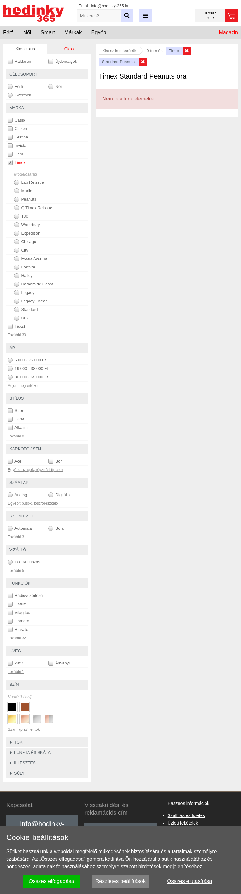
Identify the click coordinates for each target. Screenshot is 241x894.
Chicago (25, 241)
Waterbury (27, 224)
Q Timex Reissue (33, 207)
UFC (21, 318)
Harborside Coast (33, 284)
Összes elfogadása (51, 881)
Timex (16, 162)
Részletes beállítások (120, 881)
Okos (69, 48)
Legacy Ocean (30, 301)
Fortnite (24, 267)
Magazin (228, 32)
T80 (21, 216)
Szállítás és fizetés (186, 815)
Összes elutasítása (189, 881)
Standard (26, 309)
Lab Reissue (29, 182)
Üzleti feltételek (183, 823)
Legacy (24, 292)
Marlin (23, 190)
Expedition (27, 233)
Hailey (23, 275)
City (21, 250)
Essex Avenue (30, 258)
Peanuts (25, 199)
